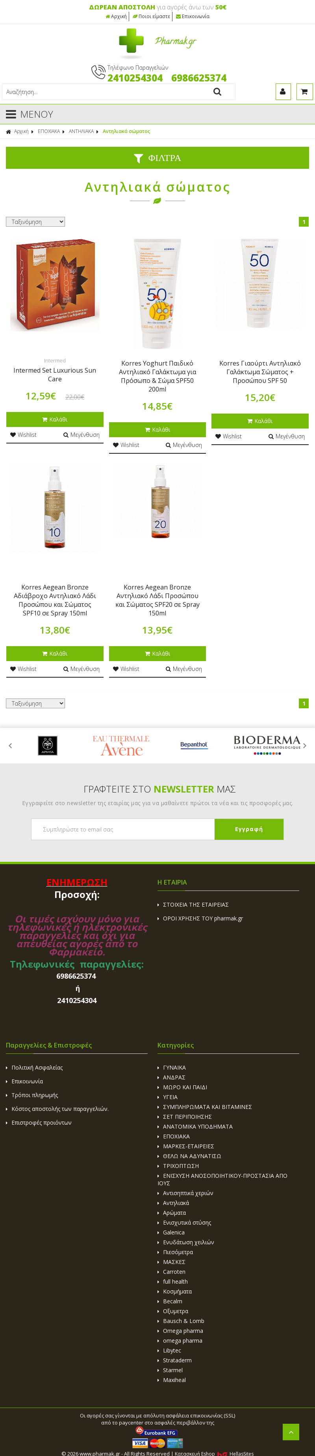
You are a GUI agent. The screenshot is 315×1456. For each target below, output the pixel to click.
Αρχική (116, 16)
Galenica (171, 1232)
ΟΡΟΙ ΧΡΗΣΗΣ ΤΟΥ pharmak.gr (200, 918)
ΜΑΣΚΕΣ (171, 1262)
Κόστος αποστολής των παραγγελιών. (57, 1108)
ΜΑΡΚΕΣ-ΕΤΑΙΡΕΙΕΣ (186, 1146)
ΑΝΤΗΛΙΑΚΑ (81, 131)
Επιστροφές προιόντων (39, 1122)
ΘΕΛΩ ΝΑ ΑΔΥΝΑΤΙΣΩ (189, 1156)
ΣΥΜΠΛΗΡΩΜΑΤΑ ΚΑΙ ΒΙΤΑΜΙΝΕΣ (205, 1106)
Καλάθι (54, 419)
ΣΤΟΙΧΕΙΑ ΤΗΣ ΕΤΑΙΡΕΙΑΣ (193, 904)
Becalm (170, 1301)
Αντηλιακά (173, 1203)
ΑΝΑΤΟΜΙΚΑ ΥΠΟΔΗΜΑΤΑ (195, 1126)
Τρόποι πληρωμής (32, 1095)
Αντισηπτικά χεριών (185, 1193)
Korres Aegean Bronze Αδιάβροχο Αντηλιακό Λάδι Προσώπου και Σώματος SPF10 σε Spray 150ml (55, 600)
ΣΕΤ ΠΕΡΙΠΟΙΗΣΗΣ (185, 1116)
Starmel (170, 1370)
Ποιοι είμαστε (151, 16)
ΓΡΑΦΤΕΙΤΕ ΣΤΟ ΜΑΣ (159, 788)
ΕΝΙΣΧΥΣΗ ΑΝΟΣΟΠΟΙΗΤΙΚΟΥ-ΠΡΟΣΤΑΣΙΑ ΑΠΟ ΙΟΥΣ (222, 1179)
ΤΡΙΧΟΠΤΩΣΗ (178, 1166)
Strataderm (175, 1360)
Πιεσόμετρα (175, 1252)
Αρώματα (172, 1212)
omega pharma (180, 1340)
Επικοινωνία (192, 16)
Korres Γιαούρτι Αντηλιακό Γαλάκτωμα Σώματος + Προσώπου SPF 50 (260, 372)
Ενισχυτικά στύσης (184, 1222)
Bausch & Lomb (181, 1321)
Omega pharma (180, 1330)
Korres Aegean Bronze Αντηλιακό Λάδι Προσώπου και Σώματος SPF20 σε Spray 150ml (157, 600)
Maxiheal (172, 1380)
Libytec (169, 1350)
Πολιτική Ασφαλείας (34, 1067)
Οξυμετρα (173, 1311)
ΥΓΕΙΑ (168, 1097)
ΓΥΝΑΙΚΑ (172, 1067)
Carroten (171, 1271)
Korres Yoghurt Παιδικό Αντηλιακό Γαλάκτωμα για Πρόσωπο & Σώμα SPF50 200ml (157, 376)
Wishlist (23, 434)
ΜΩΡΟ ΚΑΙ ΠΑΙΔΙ (182, 1087)
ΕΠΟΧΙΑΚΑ (49, 131)
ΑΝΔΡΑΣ (171, 1077)
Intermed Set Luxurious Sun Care (54, 374)
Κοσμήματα (175, 1291)
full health (173, 1281)
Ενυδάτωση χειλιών (186, 1242)
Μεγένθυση (81, 434)
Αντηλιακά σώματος (126, 131)
